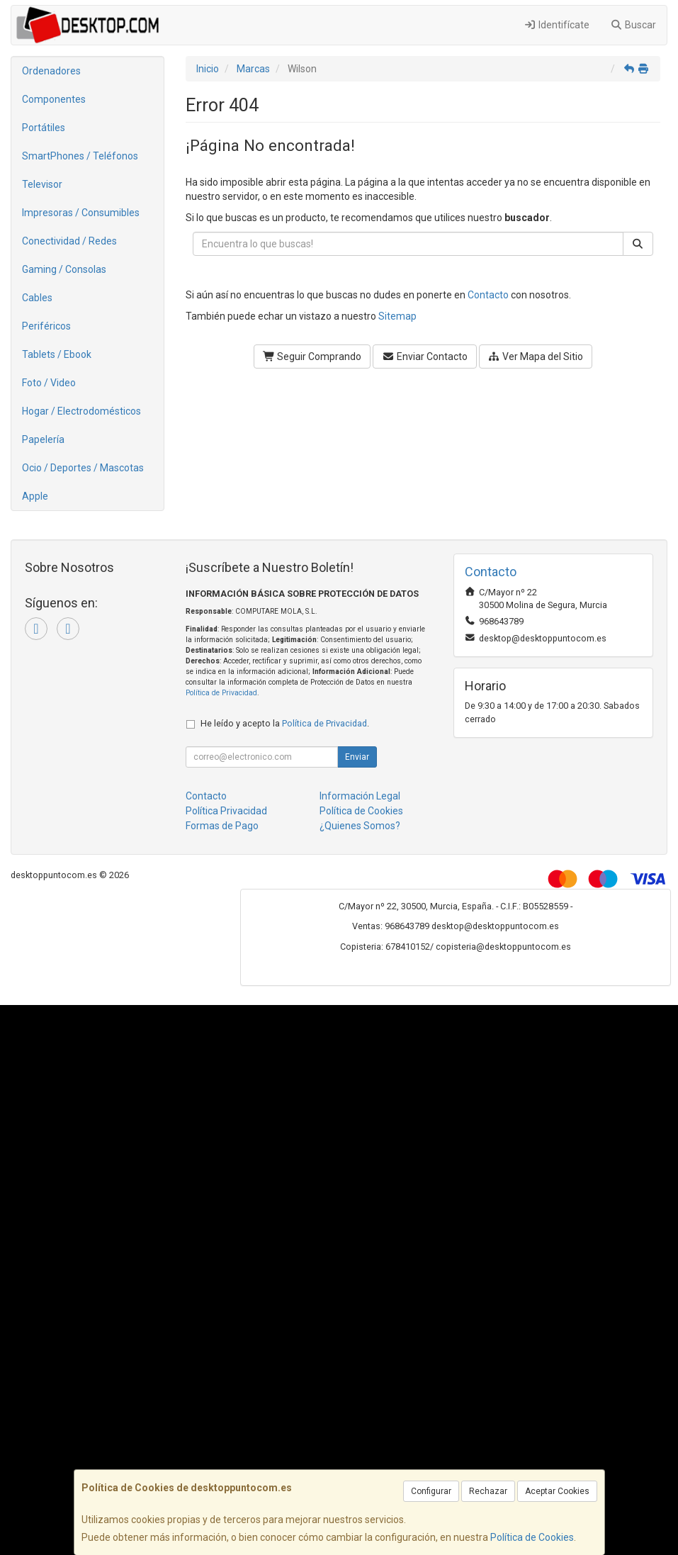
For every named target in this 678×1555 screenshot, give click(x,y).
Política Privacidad (226, 810)
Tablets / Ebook (56, 354)
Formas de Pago (222, 825)
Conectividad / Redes (69, 241)
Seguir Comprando (312, 356)
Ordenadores (51, 71)
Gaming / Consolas (64, 269)
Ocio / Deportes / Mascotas (83, 467)
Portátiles (43, 127)
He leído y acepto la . (284, 723)
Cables (37, 297)
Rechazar (488, 1491)
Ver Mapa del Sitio (536, 356)
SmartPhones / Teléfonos (80, 156)
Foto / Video (49, 382)
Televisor (42, 184)
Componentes (54, 99)
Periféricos (46, 326)
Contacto (488, 295)
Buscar (634, 24)
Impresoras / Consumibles (81, 212)
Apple (35, 496)
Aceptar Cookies (557, 1491)
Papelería (43, 439)
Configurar (431, 1491)
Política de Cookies (532, 1537)
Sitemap (397, 316)
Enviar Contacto (425, 356)
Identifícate (556, 24)
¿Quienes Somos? (360, 825)
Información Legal (360, 796)
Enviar (357, 757)
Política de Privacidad (221, 693)
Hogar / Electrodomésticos (81, 411)
